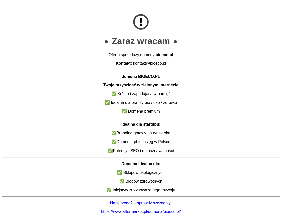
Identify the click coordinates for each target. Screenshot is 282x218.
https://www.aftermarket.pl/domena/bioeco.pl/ (141, 211)
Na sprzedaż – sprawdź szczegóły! (141, 203)
